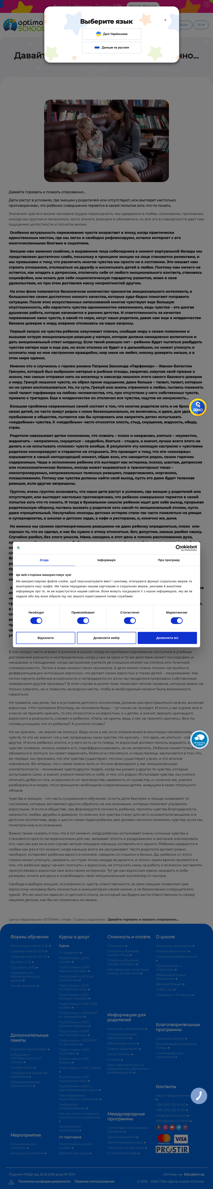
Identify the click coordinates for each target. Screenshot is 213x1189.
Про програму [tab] (169, 560)
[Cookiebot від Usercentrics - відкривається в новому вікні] (179, 548)
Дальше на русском (111, 47)
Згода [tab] (44, 560)
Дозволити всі (167, 638)
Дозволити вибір (106, 638)
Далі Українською (112, 34)
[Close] (165, 20)
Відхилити (46, 638)
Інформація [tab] (107, 560)
